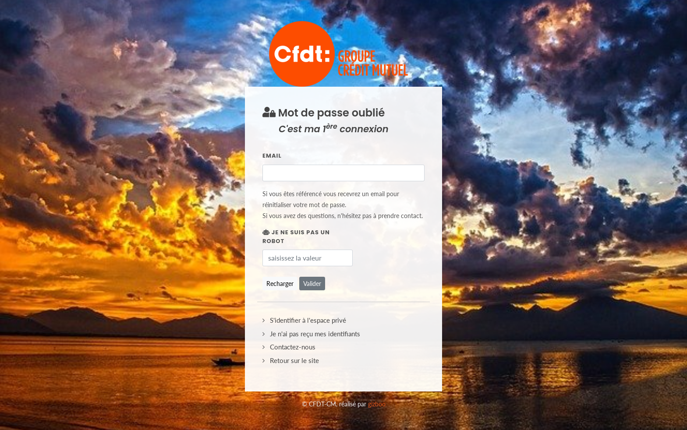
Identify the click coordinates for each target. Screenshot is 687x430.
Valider (312, 283)
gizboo (377, 404)
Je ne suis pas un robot (296, 236)
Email (272, 156)
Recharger (280, 283)
